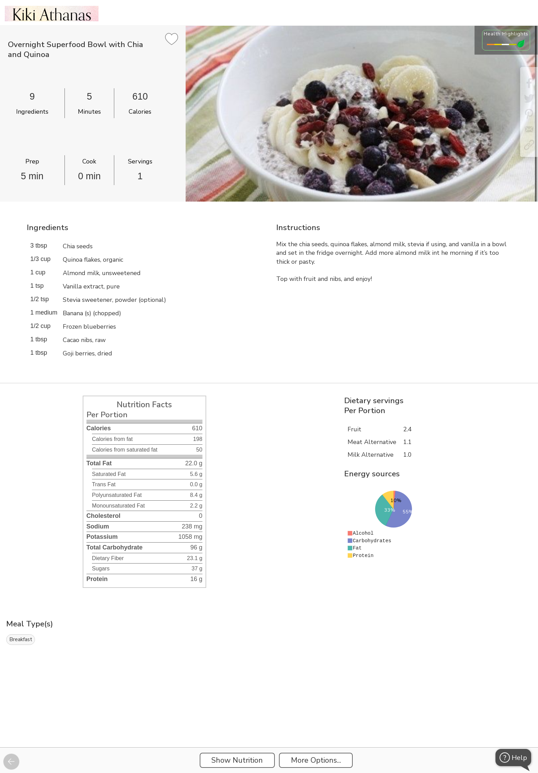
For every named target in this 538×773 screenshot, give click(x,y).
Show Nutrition (237, 760)
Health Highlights (506, 33)
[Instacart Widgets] (269, 723)
